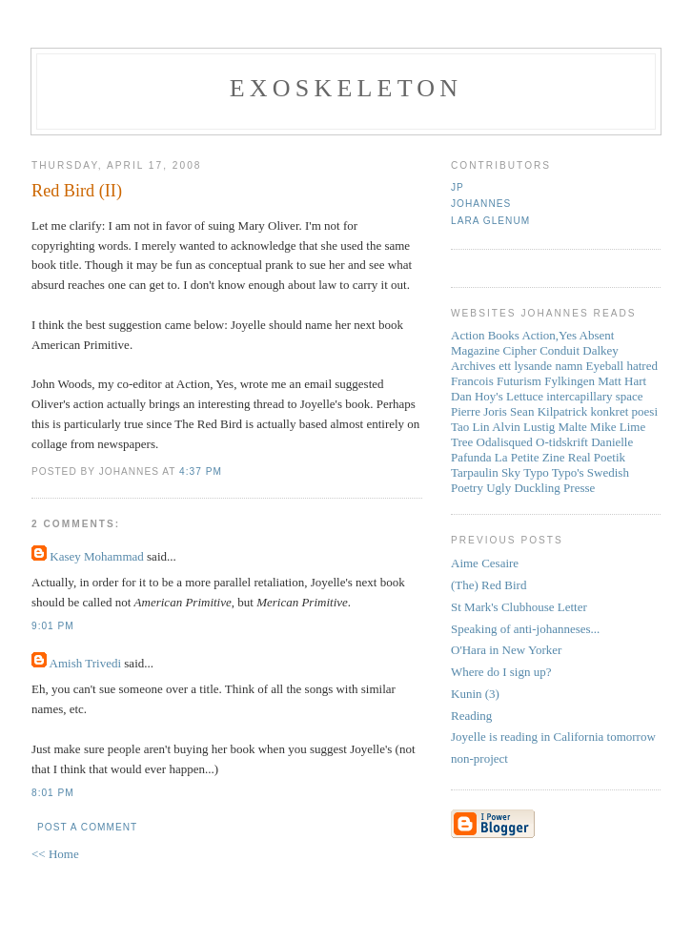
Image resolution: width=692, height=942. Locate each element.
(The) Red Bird (488, 585)
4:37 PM (200, 471)
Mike (603, 427)
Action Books (485, 335)
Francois (472, 381)
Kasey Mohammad (97, 556)
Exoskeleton (346, 88)
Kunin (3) (475, 693)
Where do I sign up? (501, 672)
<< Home (55, 854)
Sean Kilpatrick (548, 411)
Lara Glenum (490, 220)
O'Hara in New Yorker (506, 650)
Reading (471, 715)
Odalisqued (505, 442)
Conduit (559, 350)
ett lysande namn (540, 365)
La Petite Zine (530, 457)
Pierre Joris (479, 411)
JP (457, 187)
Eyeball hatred (622, 365)
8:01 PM (52, 793)
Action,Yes (549, 335)
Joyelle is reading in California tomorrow (553, 736)
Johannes (481, 203)
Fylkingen (569, 381)
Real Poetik (596, 457)
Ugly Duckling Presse (540, 488)
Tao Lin (470, 427)
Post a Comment (87, 827)
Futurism (519, 381)
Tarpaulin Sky (485, 472)
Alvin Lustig (523, 427)
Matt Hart (622, 381)
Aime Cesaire (485, 563)
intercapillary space (594, 396)
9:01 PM (52, 626)
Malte (573, 427)
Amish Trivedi (86, 663)
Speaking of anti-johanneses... (525, 629)
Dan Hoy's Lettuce (497, 396)
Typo (536, 472)
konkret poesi (624, 411)
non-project (479, 758)
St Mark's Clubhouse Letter (519, 607)
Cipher (520, 350)
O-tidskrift (562, 442)
